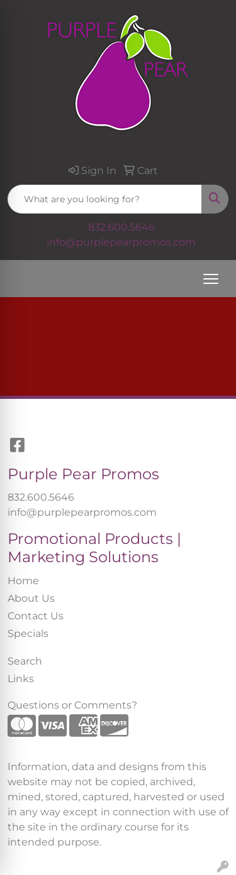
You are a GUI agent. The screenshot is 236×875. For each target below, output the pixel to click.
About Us (31, 598)
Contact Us (36, 616)
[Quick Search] (105, 199)
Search (25, 661)
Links (21, 679)
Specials (28, 633)
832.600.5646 (121, 227)
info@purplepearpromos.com (121, 242)
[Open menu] (210, 278)
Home (23, 581)
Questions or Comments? (72, 705)
